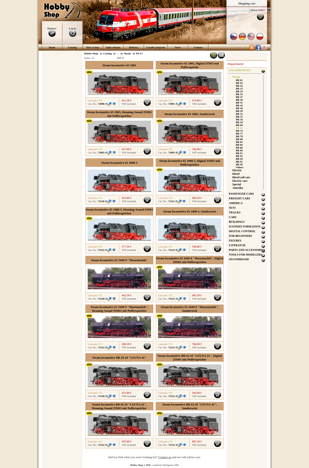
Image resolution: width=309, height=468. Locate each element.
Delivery (133, 47)
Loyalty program (155, 47)
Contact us (164, 457)
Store (178, 47)
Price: (254, 10)
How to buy (93, 47)
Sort (120, 57)
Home (52, 47)
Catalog (72, 47)
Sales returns (113, 47)
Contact (198, 47)
